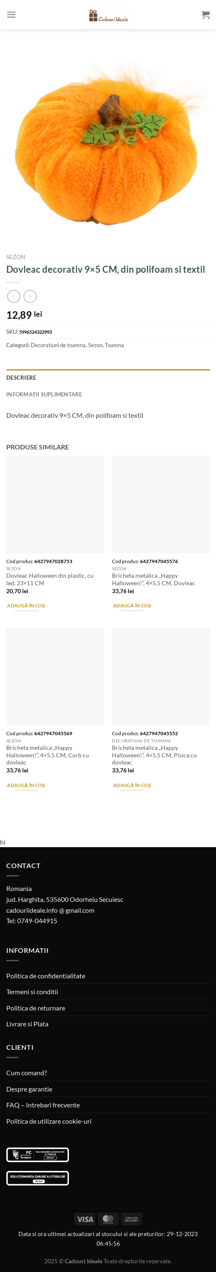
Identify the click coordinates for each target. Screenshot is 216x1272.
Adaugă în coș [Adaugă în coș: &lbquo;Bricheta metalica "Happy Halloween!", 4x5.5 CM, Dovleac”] (132, 605)
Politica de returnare (35, 1008)
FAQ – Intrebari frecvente (43, 1105)
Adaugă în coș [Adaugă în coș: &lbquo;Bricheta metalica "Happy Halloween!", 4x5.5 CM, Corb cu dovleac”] (26, 785)
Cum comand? (26, 1073)
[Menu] (11, 14)
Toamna (114, 345)
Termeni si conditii (32, 991)
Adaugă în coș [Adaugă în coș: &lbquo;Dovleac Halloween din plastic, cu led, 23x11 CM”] (26, 605)
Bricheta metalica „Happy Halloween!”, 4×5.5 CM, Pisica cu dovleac (154, 755)
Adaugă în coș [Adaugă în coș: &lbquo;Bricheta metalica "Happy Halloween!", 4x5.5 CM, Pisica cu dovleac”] (132, 785)
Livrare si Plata (27, 1024)
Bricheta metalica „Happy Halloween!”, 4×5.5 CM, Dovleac (153, 579)
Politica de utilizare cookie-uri (48, 1121)
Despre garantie (29, 1089)
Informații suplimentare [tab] (44, 394)
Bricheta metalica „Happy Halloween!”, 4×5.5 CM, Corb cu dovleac (47, 755)
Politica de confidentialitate (45, 976)
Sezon (15, 257)
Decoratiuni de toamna (58, 345)
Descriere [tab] (21, 377)
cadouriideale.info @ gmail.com (50, 910)
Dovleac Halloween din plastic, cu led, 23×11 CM (50, 579)
